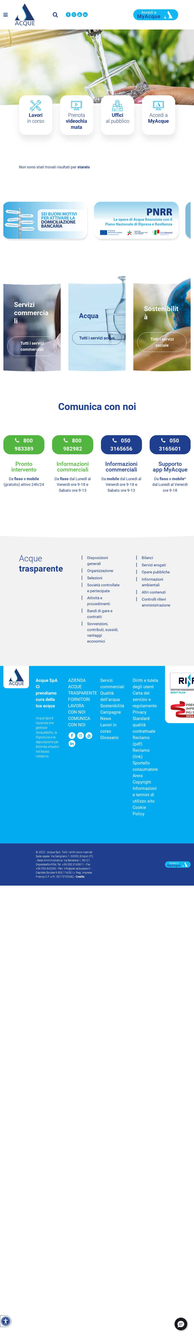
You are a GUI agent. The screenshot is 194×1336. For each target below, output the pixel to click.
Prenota (76, 121)
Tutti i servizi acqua (97, 336)
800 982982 (72, 443)
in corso (35, 118)
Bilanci (147, 556)
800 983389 (24, 443)
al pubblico (117, 118)
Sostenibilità (112, 704)
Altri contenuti (154, 590)
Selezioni (94, 576)
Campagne (110, 710)
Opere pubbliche (156, 570)
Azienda (77, 678)
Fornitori (79, 697)
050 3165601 (170, 443)
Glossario (109, 736)
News (105, 717)
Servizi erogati (154, 563)
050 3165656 (121, 443)
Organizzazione (100, 569)
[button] (181, 1324)
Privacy (139, 710)
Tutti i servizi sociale (162, 340)
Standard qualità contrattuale (144, 723)
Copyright (142, 780)
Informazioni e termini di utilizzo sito (145, 793)
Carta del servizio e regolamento (145, 698)
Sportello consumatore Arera (145, 768)
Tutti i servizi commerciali (32, 344)
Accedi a (158, 118)
